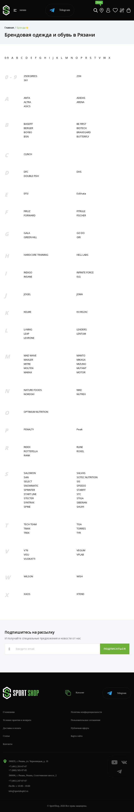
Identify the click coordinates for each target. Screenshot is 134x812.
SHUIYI (80, 506)
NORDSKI (29, 394)
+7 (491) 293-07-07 (18, 766)
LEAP (26, 333)
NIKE (79, 390)
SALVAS (81, 473)
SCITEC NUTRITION (87, 477)
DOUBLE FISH (31, 176)
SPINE (27, 506)
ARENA (80, 102)
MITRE (27, 364)
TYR (79, 532)
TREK (27, 532)
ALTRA (27, 102)
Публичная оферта (80, 728)
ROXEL (80, 451)
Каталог (75, 693)
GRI (79, 237)
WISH (80, 576)
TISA (79, 524)
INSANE (28, 276)
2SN (79, 76)
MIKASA (81, 359)
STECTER (29, 498)
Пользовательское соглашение (85, 720)
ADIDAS (81, 98)
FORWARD (30, 215)
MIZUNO (81, 364)
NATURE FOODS (33, 390)
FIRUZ (27, 211)
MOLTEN (28, 368)
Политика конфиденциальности (86, 712)
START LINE (30, 494)
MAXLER (28, 359)
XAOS (27, 594)
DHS (79, 171)
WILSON (28, 576)
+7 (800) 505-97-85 (18, 770)
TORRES (81, 528)
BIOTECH (82, 128)
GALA (27, 233)
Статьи (6, 736)
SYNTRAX (29, 502)
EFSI (26, 193)
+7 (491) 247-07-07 (18, 780)
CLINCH (28, 154)
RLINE (80, 447)
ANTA (27, 98)
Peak (80, 429)
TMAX (27, 528)
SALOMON (30, 473)
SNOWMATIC (31, 485)
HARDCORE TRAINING (36, 255)
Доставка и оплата (12, 728)
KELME (27, 312)
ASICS (27, 106)
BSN (26, 136)
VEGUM (81, 550)
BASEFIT (28, 124)
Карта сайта (77, 736)
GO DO (81, 233)
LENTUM (81, 333)
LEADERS (82, 329)
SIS (78, 481)
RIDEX (27, 447)
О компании (9, 712)
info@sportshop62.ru (18, 791)
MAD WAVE (30, 355)
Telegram (60, 10)
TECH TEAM (30, 524)
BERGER (28, 128)
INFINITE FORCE (85, 272)
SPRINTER (29, 490)
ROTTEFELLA (31, 451)
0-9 (7, 58)
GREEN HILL (30, 237)
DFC (26, 171)
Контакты (7, 744)
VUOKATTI (29, 558)
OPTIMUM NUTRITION (36, 411)
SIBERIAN (82, 502)
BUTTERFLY (83, 136)
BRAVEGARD (84, 132)
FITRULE (81, 211)
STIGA (80, 498)
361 (26, 80)
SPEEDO (81, 485)
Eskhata (81, 193)
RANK (27, 455)
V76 (26, 550)
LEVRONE (29, 338)
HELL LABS (82, 255)
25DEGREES (30, 76)
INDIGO (28, 272)
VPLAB (80, 554)
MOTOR (81, 372)
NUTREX (81, 394)
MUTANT (81, 368)
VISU (26, 554)
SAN (26, 477)
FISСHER (81, 215)
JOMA (80, 294)
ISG (79, 276)
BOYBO (28, 132)
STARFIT (81, 490)
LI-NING (28, 329)
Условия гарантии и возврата (17, 720)
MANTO (81, 355)
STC (79, 494)
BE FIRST (81, 124)
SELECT (28, 481)
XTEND (80, 594)
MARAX (28, 372)
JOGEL (27, 294)
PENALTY (29, 429)
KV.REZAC (82, 312)
